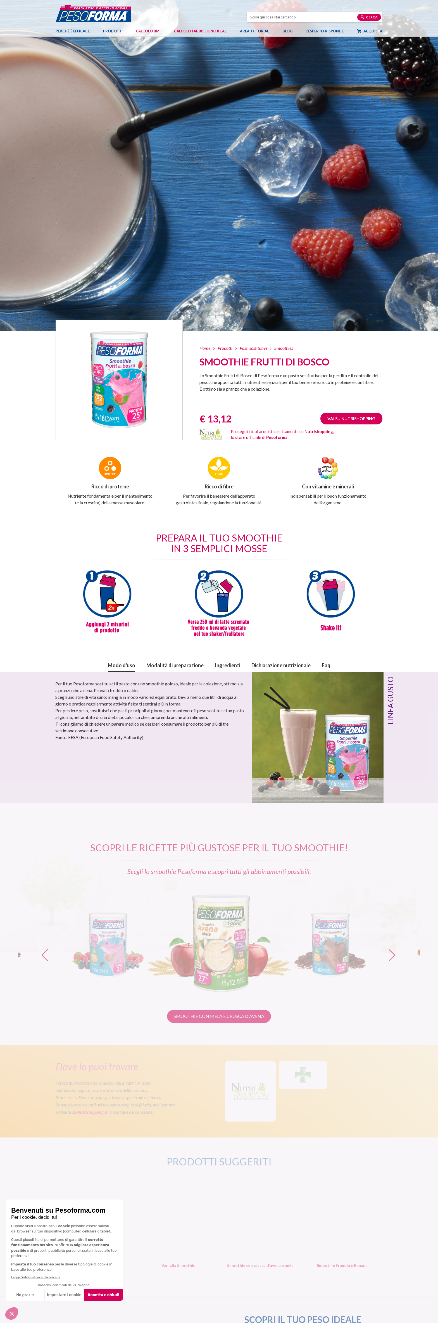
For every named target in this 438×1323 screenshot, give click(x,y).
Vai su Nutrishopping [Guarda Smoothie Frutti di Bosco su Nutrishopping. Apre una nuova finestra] (351, 418)
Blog (290, 31)
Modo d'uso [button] (121, 665)
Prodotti (115, 31)
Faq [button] (326, 665)
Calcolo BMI (148, 31)
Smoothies (283, 348)
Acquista (372, 31)
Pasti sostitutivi (253, 348)
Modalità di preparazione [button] (175, 665)
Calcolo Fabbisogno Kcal (200, 31)
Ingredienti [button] (227, 665)
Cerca (369, 17)
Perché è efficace (73, 31)
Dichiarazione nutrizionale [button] (281, 665)
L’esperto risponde (325, 31)
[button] (392, 952)
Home (204, 348)
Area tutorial (257, 31)
